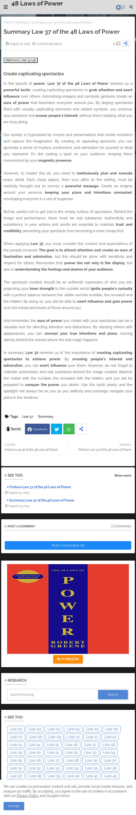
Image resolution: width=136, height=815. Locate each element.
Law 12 (110, 737)
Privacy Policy (28, 796)
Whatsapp (69, 429)
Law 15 (53, 744)
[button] (131, 7)
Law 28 (72, 760)
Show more (122, 475)
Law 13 (16, 744)
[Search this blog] (53, 694)
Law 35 (91, 768)
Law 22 (72, 752)
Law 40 (73, 776)
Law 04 (73, 729)
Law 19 (16, 752)
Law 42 (110, 776)
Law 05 (92, 729)
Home (8, 22)
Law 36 (110, 768)
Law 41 (92, 776)
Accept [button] (13, 806)
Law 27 (53, 760)
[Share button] (81, 429)
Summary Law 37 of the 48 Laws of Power (41, 500)
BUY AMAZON (68, 659)
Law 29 (91, 760)
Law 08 (35, 737)
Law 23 (90, 752)
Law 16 (71, 744)
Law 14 (34, 744)
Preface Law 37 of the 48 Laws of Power (40, 487)
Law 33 (53, 768)
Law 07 (16, 737)
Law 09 (54, 737)
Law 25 (16, 760)
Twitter (56, 429)
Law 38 (35, 776)
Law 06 (111, 729)
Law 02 (34, 729)
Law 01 (16, 729)
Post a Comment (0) (68, 545)
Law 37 (27, 416)
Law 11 (92, 737)
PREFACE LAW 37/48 (20, 60)
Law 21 (53, 752)
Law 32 (34, 768)
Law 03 (53, 729)
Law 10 (73, 737)
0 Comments (121, 526)
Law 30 (110, 760)
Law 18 (109, 744)
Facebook (40, 429)
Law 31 (16, 768)
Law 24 (109, 752)
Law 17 (90, 744)
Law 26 (34, 760)
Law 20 (34, 752)
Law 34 (72, 768)
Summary (22, 22)
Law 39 (54, 776)
